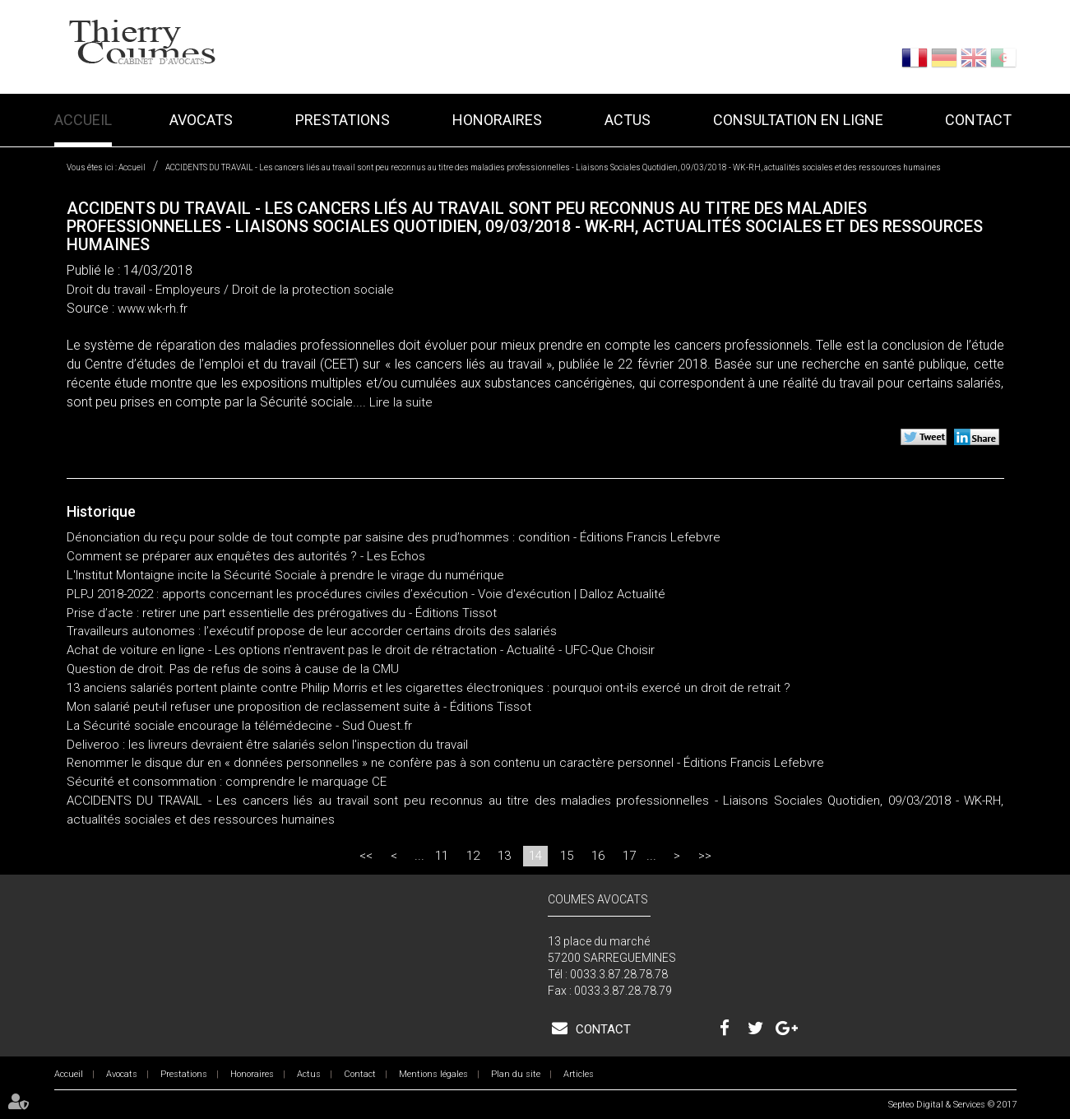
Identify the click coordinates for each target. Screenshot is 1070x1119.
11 (441, 855)
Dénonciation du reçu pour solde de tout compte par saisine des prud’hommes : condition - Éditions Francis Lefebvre (393, 537)
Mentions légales (433, 1074)
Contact (978, 119)
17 (629, 855)
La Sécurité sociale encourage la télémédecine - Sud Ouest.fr (239, 725)
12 (472, 855)
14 (535, 855)
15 (566, 855)
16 (597, 855)
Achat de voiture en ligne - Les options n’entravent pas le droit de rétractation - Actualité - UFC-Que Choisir (361, 650)
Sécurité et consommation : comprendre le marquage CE (227, 781)
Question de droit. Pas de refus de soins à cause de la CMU (233, 669)
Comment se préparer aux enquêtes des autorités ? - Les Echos (246, 556)
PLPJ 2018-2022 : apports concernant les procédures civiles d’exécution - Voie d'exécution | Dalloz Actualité (366, 594)
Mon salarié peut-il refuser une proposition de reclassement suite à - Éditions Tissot (299, 706)
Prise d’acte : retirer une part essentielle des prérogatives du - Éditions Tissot (282, 613)
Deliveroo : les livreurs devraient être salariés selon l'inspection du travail (269, 744)
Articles (578, 1074)
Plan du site (515, 1074)
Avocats (201, 119)
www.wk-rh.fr (153, 308)
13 (504, 855)
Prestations (342, 119)
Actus (627, 119)
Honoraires (497, 119)
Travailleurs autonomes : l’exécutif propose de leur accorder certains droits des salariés (312, 631)
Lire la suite (401, 402)
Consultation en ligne (798, 119)
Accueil (83, 119)
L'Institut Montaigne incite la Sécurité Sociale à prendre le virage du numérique (285, 575)
